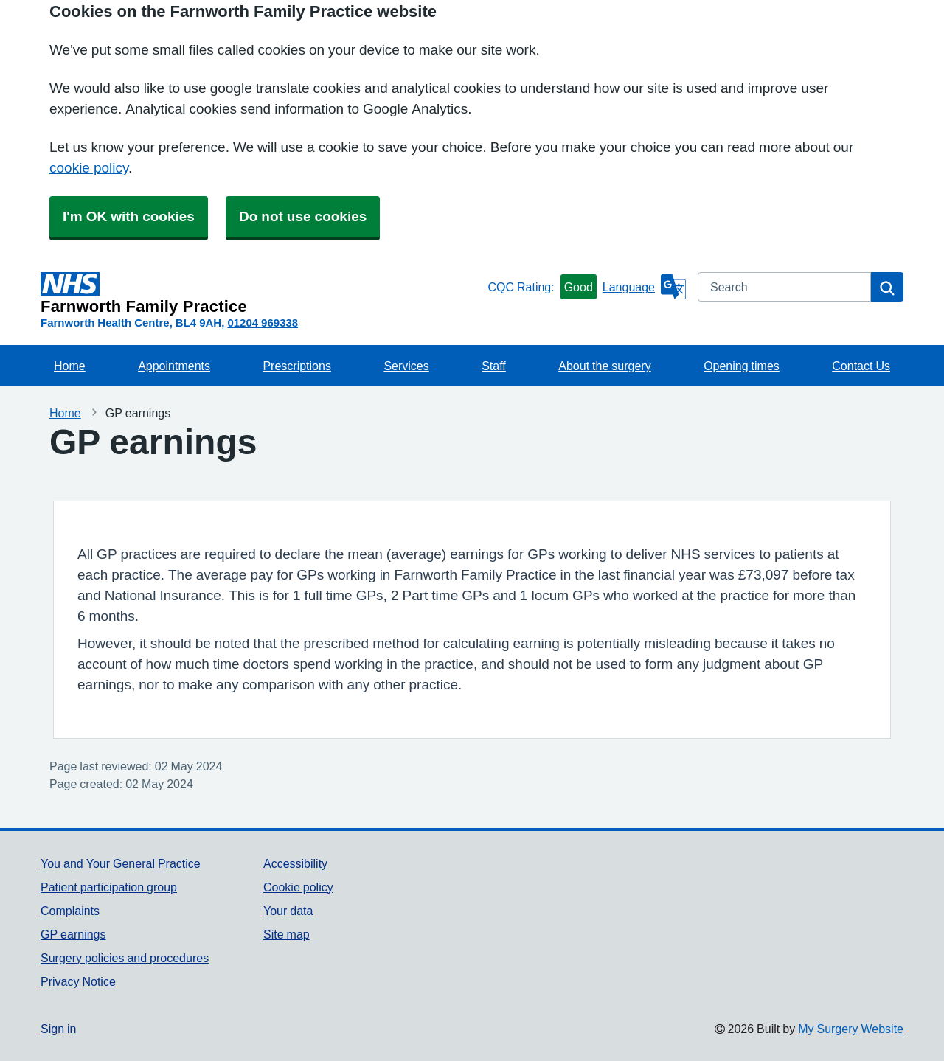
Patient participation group (109, 887)
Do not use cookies (303, 216)
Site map (286, 934)
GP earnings (73, 934)
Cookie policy (298, 887)
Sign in (58, 1028)
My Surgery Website (850, 1028)
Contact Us (861, 366)
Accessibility (295, 863)
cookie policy (88, 168)
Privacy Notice (78, 981)
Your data (288, 910)
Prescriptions (296, 366)
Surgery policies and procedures (125, 958)
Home (70, 366)
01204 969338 (262, 322)
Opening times (742, 366)
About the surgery (604, 366)
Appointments (174, 366)
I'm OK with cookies (129, 216)
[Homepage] (261, 293)
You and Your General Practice (121, 863)
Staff (494, 366)
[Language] (644, 287)
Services (406, 366)
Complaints (70, 910)
